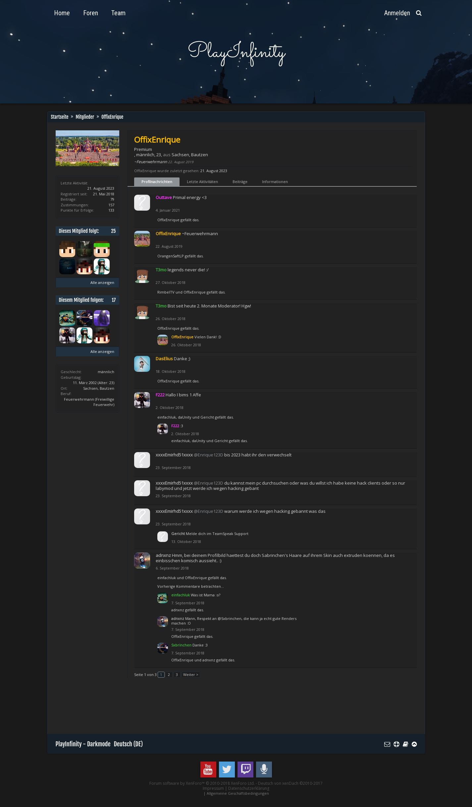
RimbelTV (166, 292)
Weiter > (190, 674)
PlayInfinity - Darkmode (83, 744)
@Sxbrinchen (229, 618)
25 (113, 231)
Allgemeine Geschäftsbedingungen (238, 793)
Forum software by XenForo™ (202, 783)
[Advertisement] (176, 709)
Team (118, 13)
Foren (90, 13)
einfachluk (166, 417)
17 (114, 300)
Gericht (207, 417)
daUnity (184, 417)
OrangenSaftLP (170, 255)
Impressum (213, 788)
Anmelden (397, 13)
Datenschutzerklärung (248, 788)
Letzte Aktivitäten (202, 181)
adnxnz (177, 609)
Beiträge (240, 181)
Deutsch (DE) (128, 744)
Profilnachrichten (156, 181)
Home (62, 13)
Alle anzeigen (102, 282)
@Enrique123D (208, 455)
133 (111, 210)
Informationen (275, 181)
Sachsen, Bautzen (98, 388)
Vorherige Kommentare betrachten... (190, 586)
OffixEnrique (168, 219)
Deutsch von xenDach (290, 783)
